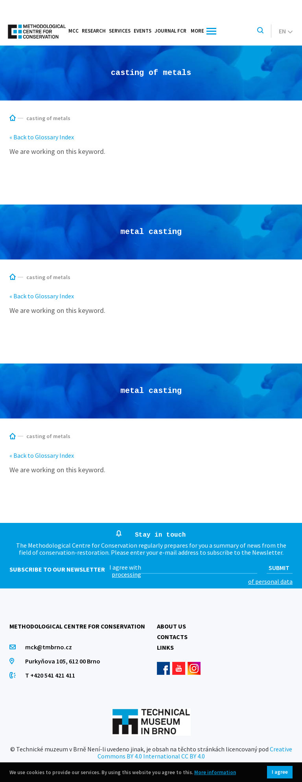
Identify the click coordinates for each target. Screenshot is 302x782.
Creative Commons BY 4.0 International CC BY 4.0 (195, 752)
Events (142, 30)
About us (171, 626)
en (286, 31)
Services (120, 30)
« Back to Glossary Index (41, 137)
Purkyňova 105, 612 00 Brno (62, 661)
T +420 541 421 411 (50, 675)
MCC (73, 30)
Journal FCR (170, 30)
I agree (280, 772)
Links (165, 647)
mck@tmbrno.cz (48, 647)
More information (215, 772)
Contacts (172, 637)
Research (94, 30)
